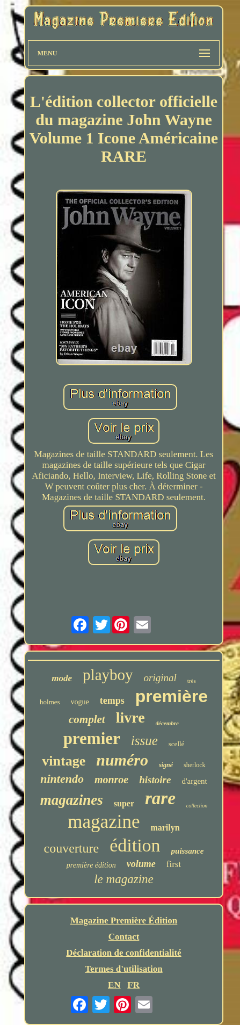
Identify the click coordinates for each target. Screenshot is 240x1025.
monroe (111, 779)
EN (114, 985)
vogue (80, 702)
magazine (104, 821)
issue (144, 740)
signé (166, 765)
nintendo (62, 778)
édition (135, 845)
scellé (177, 744)
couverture (71, 848)
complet (87, 719)
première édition (91, 865)
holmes (50, 702)
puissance (187, 851)
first (173, 864)
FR (133, 985)
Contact (124, 937)
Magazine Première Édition (124, 920)
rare (160, 798)
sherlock (195, 765)
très (191, 680)
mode (62, 678)
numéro (122, 760)
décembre (167, 723)
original (160, 677)
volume (141, 863)
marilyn (164, 827)
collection (196, 806)
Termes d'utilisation (123, 969)
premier (91, 738)
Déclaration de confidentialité (123, 953)
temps (112, 700)
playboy (108, 674)
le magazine (124, 879)
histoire (155, 779)
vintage (63, 761)
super (124, 803)
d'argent (194, 781)
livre (130, 717)
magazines (71, 800)
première (171, 696)
